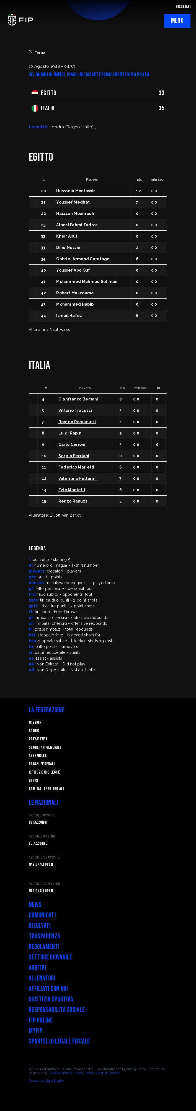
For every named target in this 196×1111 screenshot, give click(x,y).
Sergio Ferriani (73, 456)
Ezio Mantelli (71, 490)
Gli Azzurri (38, 822)
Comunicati (42, 915)
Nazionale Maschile (42, 815)
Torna (37, 52)
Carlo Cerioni (72, 444)
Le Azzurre (38, 843)
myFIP (35, 1031)
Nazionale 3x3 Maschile (44, 857)
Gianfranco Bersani (78, 399)
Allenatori (42, 978)
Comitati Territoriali (46, 789)
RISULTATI (183, 6)
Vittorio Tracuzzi (75, 410)
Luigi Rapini (70, 433)
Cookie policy (62, 1073)
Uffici (33, 780)
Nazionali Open (41, 864)
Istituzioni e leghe (44, 772)
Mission (35, 722)
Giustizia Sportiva (51, 999)
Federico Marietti (76, 467)
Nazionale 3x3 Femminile (45, 884)
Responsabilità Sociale (57, 1010)
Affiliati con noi (48, 989)
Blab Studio (55, 1081)
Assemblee (38, 755)
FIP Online (41, 1020)
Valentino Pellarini (77, 478)
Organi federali (42, 764)
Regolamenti (44, 947)
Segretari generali (45, 747)
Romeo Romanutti (77, 422)
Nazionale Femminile (42, 836)
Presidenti (38, 739)
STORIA (34, 730)
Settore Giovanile (50, 957)
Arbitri (37, 968)
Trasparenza (44, 936)
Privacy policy (84, 1073)
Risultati (40, 926)
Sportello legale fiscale (59, 1041)
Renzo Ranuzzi (73, 501)
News (35, 905)
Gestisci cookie (108, 1073)
